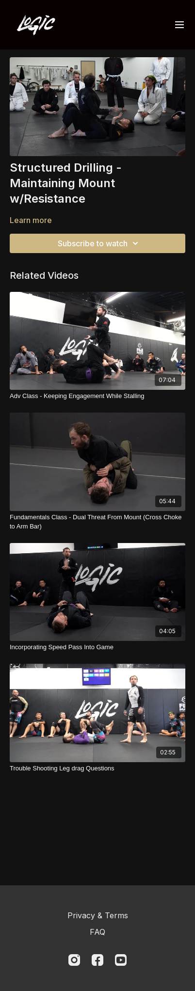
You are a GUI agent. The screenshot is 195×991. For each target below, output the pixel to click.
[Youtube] (121, 960)
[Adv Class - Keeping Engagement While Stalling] (97, 396)
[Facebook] (97, 960)
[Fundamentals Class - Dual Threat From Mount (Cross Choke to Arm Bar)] (97, 521)
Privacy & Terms (97, 915)
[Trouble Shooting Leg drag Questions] (97, 768)
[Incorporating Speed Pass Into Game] (97, 647)
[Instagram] (74, 960)
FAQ (97, 932)
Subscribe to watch (99, 243)
